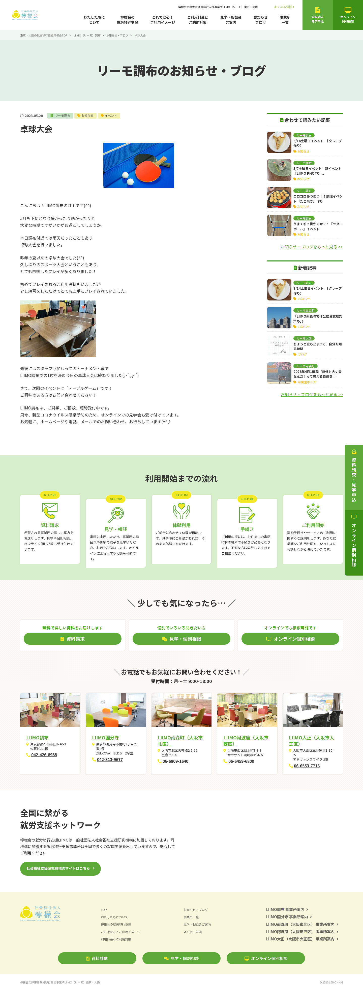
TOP (104, 909)
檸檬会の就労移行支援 (127, 20)
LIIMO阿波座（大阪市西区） (245, 740)
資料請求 (97, 958)
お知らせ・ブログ (117, 35)
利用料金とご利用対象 (117, 939)
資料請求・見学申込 (354, 476)
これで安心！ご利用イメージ (162, 20)
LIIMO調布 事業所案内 (287, 909)
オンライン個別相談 (266, 958)
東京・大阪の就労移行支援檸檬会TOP (43, 35)
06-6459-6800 (241, 761)
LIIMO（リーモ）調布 (87, 35)
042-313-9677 (110, 759)
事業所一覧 (285, 20)
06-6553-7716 (307, 766)
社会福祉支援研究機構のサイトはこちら (58, 868)
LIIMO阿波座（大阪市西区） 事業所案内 (302, 931)
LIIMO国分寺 (105, 737)
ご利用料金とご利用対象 (197, 20)
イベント (113, 115)
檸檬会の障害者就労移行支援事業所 (218, 7)
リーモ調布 (63, 115)
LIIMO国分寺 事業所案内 (289, 916)
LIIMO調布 (37, 737)
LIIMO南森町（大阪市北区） (180, 740)
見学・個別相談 (181, 958)
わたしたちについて (94, 20)
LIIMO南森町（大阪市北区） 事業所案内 (302, 924)
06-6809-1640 (175, 761)
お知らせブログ (261, 20)
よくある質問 (284, 7)
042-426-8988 (44, 754)
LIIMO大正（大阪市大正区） (311, 740)
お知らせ (89, 115)
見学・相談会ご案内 (230, 20)
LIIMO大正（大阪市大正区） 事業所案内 (302, 938)
